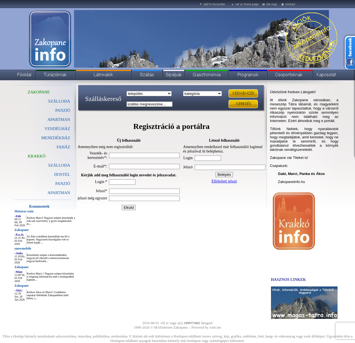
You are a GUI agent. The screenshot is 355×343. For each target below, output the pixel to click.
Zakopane (21, 230)
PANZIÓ (62, 110)
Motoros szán (24, 211)
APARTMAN (58, 119)
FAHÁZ (63, 147)
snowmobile (22, 248)
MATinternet (163, 327)
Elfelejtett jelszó (224, 181)
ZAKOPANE (39, 92)
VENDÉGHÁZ (57, 128)
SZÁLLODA (59, 101)
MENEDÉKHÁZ (55, 138)
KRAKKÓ (36, 156)
